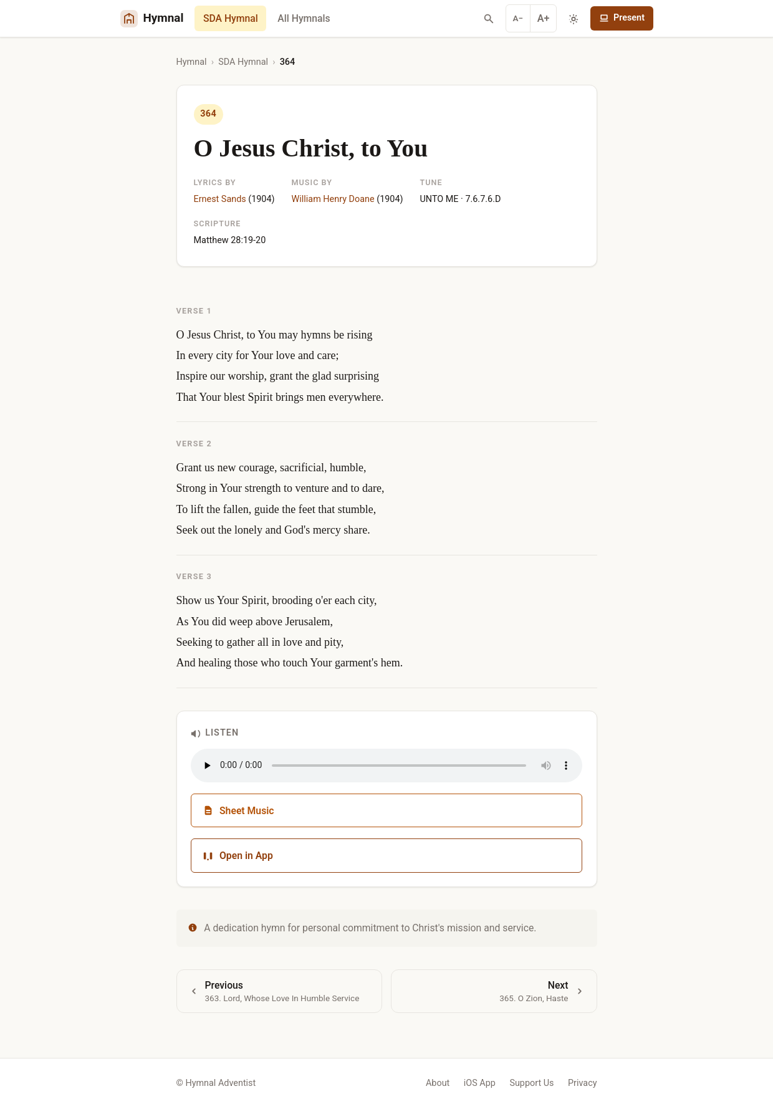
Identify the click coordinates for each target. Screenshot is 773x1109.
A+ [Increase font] (543, 18)
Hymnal (191, 62)
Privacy (582, 1083)
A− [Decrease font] (518, 18)
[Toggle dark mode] (573, 18)
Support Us (531, 1083)
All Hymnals (303, 18)
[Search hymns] (489, 18)
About (437, 1083)
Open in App (238, 856)
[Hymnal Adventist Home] (152, 18)
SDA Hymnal (230, 18)
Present (622, 17)
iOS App (480, 1083)
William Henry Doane (333, 199)
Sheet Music (238, 811)
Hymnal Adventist (220, 1083)
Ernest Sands (220, 199)
